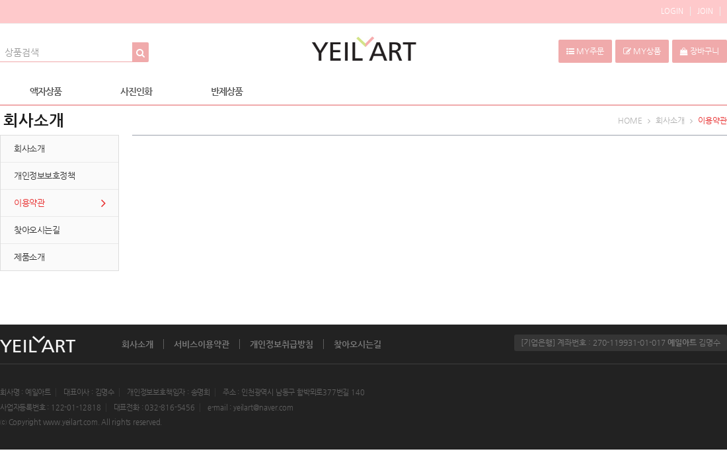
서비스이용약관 (201, 344)
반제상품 (227, 91)
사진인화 (136, 91)
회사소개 (137, 344)
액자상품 (45, 91)
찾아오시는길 (357, 344)
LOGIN (672, 11)
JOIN (705, 11)
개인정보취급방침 (281, 344)
